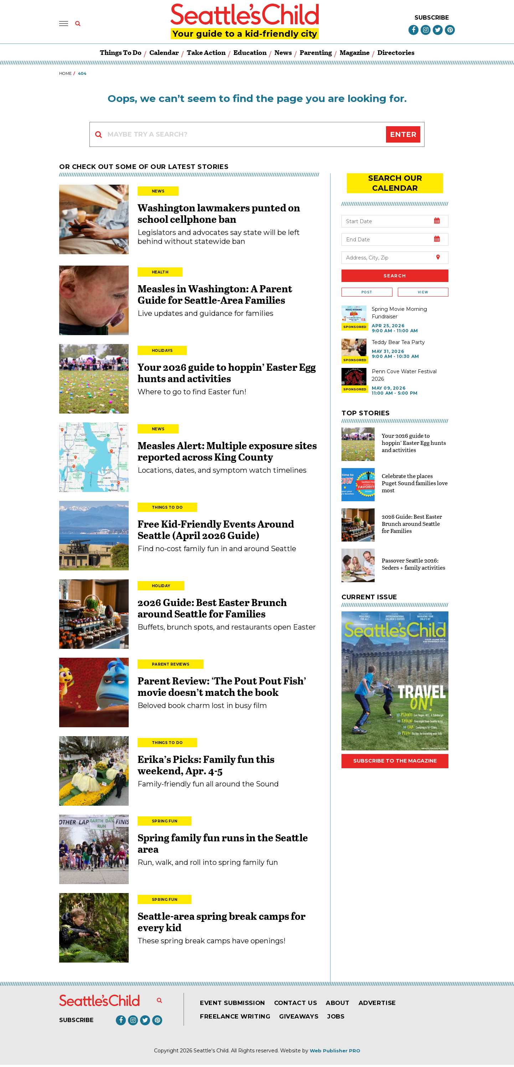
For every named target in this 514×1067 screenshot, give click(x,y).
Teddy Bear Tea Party (398, 333)
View (423, 283)
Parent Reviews (170, 666)
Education (250, 54)
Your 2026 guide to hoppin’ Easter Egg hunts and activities (227, 375)
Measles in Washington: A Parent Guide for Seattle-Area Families (215, 296)
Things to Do (121, 54)
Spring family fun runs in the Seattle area (223, 845)
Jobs (345, 1018)
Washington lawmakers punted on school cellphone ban (219, 215)
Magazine (355, 54)
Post (366, 283)
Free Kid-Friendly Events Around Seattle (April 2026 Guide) (216, 531)
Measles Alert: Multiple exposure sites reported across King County (227, 453)
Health (160, 274)
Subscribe (432, 18)
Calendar (164, 54)
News (283, 54)
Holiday (161, 588)
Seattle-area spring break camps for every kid (221, 924)
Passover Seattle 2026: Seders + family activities (413, 554)
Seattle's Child (211, 1053)
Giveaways (305, 1018)
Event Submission (235, 1005)
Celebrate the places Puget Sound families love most (415, 474)
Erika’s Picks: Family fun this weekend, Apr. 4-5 (206, 767)
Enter (403, 136)
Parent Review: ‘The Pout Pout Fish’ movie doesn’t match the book (222, 688)
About (347, 1005)
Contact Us (302, 1005)
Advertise (389, 1005)
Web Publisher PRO (335, 1053)
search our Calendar (395, 180)
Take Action (206, 54)
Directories (396, 54)
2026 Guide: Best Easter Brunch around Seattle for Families (212, 610)
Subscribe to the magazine (395, 752)
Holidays (162, 352)
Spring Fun (164, 823)
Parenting (316, 54)
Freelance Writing (237, 1018)
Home (65, 75)
